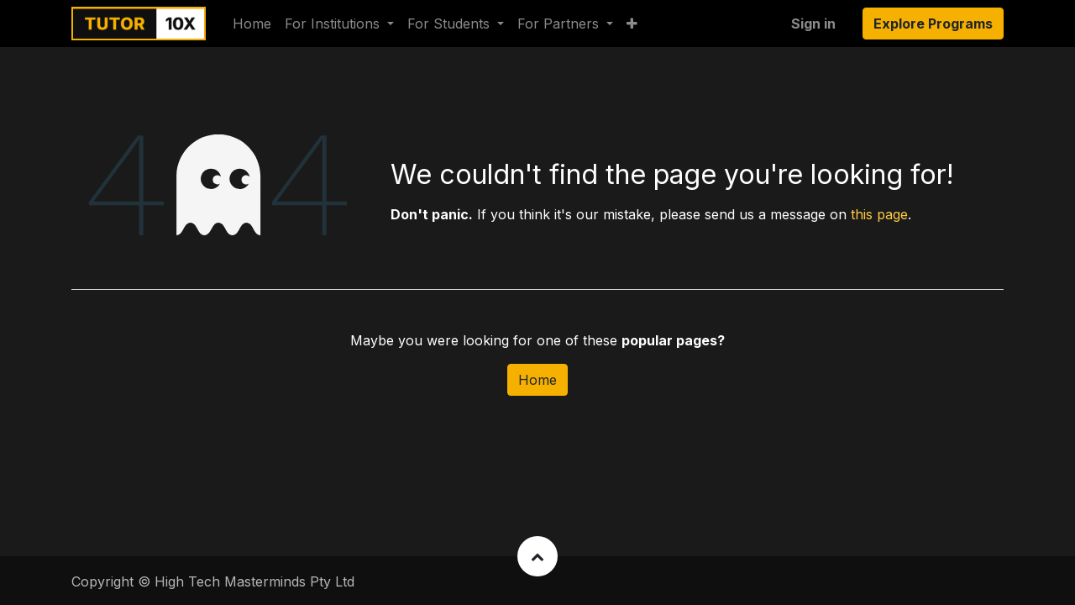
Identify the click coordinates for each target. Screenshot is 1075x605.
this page (879, 214)
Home (537, 379)
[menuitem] (252, 23)
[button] (632, 23)
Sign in (813, 23)
